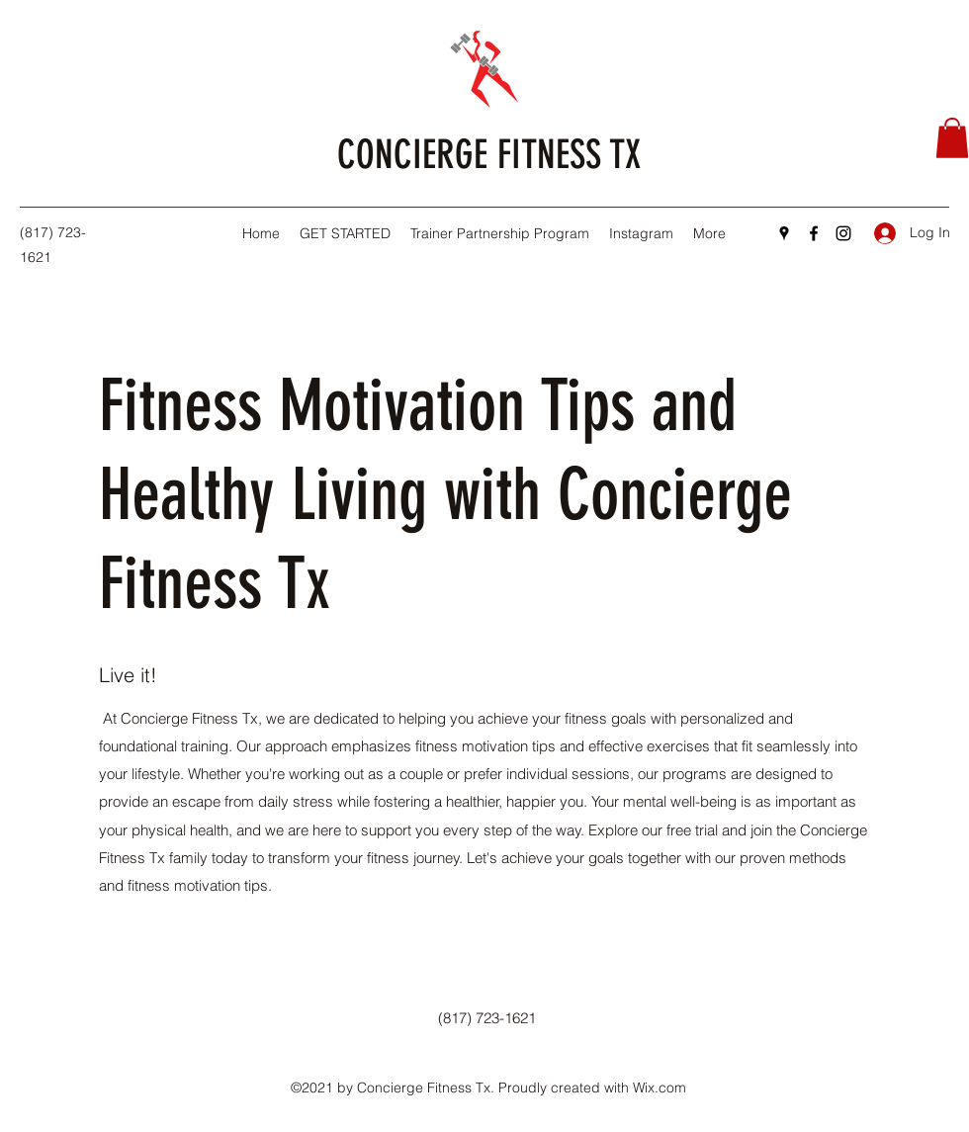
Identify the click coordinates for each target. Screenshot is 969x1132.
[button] (952, 138)
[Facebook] (814, 233)
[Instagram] (843, 233)
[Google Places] (784, 233)
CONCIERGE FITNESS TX (489, 154)
